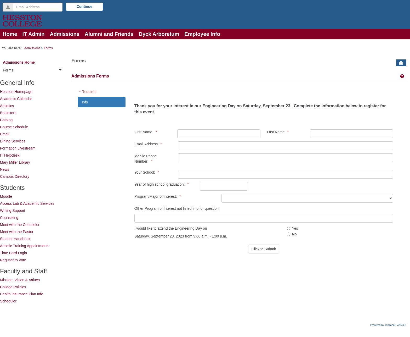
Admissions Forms (90, 76)
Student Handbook (15, 239)
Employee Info (202, 34)
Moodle (6, 196)
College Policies (13, 287)
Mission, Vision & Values (20, 280)
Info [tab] (85, 102)
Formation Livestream (17, 148)
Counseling (9, 218)
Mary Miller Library (15, 162)
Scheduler (8, 301)
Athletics (7, 106)
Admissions (64, 34)
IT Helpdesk (9, 155)
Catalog (6, 120)
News (4, 169)
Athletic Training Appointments (24, 246)
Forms (48, 48)
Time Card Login (13, 253)
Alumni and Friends (109, 34)
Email (4, 134)
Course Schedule (14, 127)
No (292, 234)
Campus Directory (14, 176)
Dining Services (12, 141)
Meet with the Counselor (19, 225)
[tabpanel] (265, 176)
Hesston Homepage (16, 92)
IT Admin (33, 34)
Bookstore (8, 113)
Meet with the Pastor (16, 232)
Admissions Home (19, 62)
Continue (85, 6)
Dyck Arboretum (159, 34)
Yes (292, 228)
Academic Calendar (16, 99)
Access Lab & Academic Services (27, 203)
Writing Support (12, 210)
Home (10, 34)
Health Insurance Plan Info (21, 294)
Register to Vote (13, 260)
